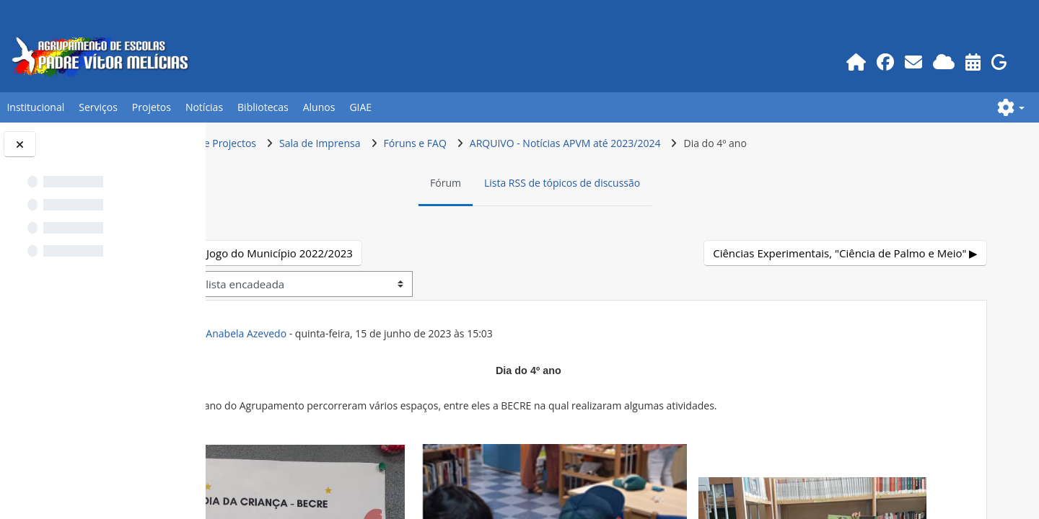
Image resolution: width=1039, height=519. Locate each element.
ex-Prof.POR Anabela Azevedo (375, 333)
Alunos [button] (319, 107)
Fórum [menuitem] (525, 183)
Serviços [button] (98, 107)
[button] (1011, 107)
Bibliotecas (263, 107)
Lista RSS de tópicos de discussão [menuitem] (642, 183)
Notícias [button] (204, 107)
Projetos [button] (151, 107)
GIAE (360, 107)
